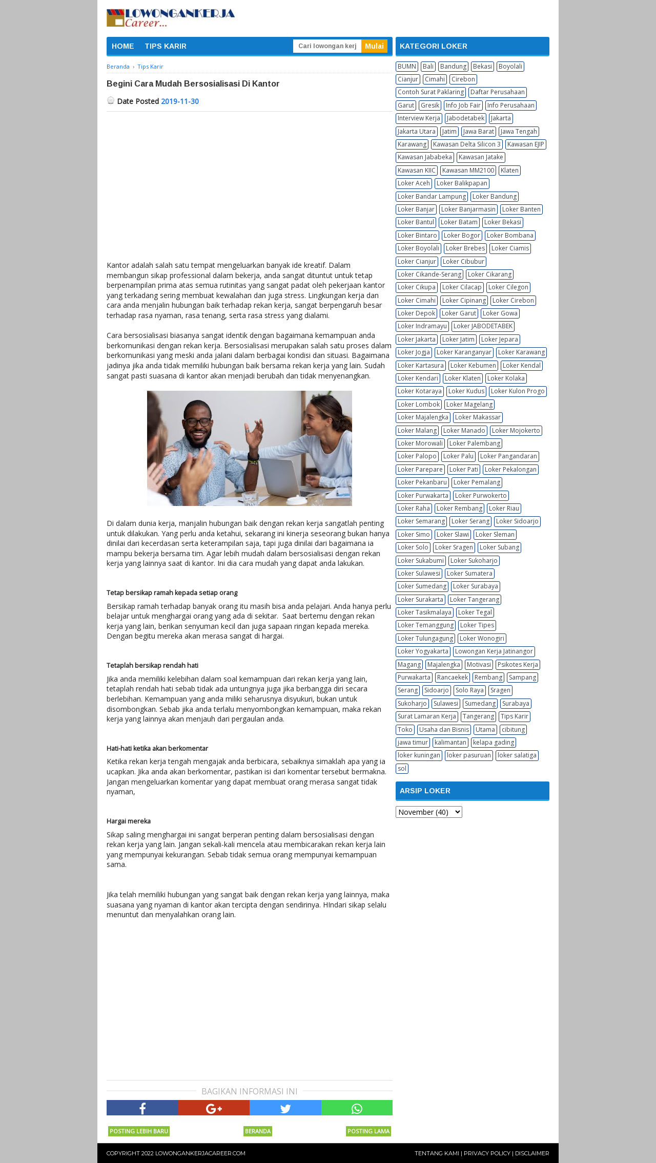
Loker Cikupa (417, 287)
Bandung (453, 66)
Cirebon (463, 79)
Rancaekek (452, 677)
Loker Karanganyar (464, 352)
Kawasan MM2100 (468, 170)
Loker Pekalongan (511, 469)
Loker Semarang (421, 521)
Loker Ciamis (510, 248)
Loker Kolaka (506, 378)
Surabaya (515, 703)
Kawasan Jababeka (425, 157)
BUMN (407, 66)
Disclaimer (532, 1153)
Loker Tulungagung (425, 638)
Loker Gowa (500, 313)
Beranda (258, 1131)
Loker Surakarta (420, 599)
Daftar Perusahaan (497, 92)
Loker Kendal (522, 365)
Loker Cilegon (508, 287)
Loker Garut (459, 313)
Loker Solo (413, 547)
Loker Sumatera (470, 573)
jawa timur (413, 742)
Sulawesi (446, 703)
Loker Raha (414, 508)
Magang (409, 664)
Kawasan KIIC (417, 170)
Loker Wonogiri (482, 638)
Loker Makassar (478, 417)
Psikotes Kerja (518, 664)
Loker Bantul (416, 222)
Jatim (449, 131)
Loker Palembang (474, 443)
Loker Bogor (462, 235)
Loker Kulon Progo (518, 391)
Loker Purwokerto (481, 495)
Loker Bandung (495, 196)
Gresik (430, 105)
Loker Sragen (454, 547)
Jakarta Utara (417, 131)
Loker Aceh (414, 183)
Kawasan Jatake (481, 157)
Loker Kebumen (473, 365)
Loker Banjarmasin (468, 209)
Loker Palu (458, 456)
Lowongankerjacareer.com (200, 1153)
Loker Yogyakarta (423, 651)
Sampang (522, 677)
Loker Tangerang (474, 599)
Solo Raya (470, 690)
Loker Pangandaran (508, 456)
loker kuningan (419, 755)
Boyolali (510, 66)
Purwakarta (414, 677)
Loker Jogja (414, 352)
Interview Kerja (419, 118)
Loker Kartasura (421, 365)
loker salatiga (517, 755)
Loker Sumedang (422, 586)
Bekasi (482, 66)
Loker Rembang (459, 508)
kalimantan (450, 742)
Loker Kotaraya (420, 391)
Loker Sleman (495, 534)
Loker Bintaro (417, 235)
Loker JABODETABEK (483, 326)
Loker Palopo (417, 456)
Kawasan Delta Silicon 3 (467, 144)
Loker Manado (464, 430)
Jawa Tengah (519, 131)
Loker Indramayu (422, 326)
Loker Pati (463, 469)
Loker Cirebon (513, 300)
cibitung (513, 729)
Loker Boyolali (418, 248)
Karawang (412, 144)
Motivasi (479, 664)
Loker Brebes (465, 248)
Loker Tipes (477, 625)
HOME (123, 46)
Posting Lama (368, 1131)
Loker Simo (414, 534)
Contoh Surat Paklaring (431, 92)
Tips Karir (514, 716)
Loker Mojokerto (516, 430)
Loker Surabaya (475, 586)
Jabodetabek (465, 118)
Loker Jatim (458, 339)
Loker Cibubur (463, 261)
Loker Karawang (521, 352)
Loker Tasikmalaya (425, 612)
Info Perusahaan (511, 105)
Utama (485, 729)
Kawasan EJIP (525, 144)
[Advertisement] (250, 188)
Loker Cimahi (417, 300)
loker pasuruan (469, 755)
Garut (406, 105)
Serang (408, 690)
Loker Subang (499, 547)
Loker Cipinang (464, 300)
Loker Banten (521, 209)
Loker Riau (504, 508)
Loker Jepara (499, 339)
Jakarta (501, 118)
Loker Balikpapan (462, 183)
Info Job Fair (463, 105)
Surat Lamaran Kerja (427, 716)
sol (402, 768)
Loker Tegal (475, 612)
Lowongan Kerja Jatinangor (494, 651)
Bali (428, 66)
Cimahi (435, 79)
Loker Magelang (469, 404)
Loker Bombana (510, 235)
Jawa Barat (478, 131)
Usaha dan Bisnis (444, 729)
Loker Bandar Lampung (432, 196)
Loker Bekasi (502, 222)
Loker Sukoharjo (474, 560)
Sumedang (480, 703)
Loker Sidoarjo (517, 521)
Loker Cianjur (417, 261)
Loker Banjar (416, 209)
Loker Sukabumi (421, 560)
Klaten (510, 170)
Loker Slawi (453, 534)
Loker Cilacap (462, 287)
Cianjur (408, 79)
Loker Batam (459, 222)
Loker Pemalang (477, 482)
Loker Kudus (466, 391)
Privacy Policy (487, 1153)
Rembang (488, 677)
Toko (405, 729)
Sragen (500, 690)
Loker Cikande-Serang (429, 274)
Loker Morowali (420, 443)
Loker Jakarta (417, 339)
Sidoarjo (436, 690)
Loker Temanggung (426, 625)
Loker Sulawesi (419, 573)
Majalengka (443, 664)
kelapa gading (493, 742)
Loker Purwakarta (423, 495)
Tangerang (478, 716)
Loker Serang (470, 521)
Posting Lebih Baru (139, 1131)
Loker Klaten (463, 378)
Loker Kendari (418, 378)
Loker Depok (416, 313)
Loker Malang (417, 430)
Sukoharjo (412, 703)
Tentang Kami (437, 1153)
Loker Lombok (419, 404)
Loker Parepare (420, 469)
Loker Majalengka (423, 417)
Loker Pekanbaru (422, 482)
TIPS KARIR (166, 46)
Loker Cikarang (489, 274)
